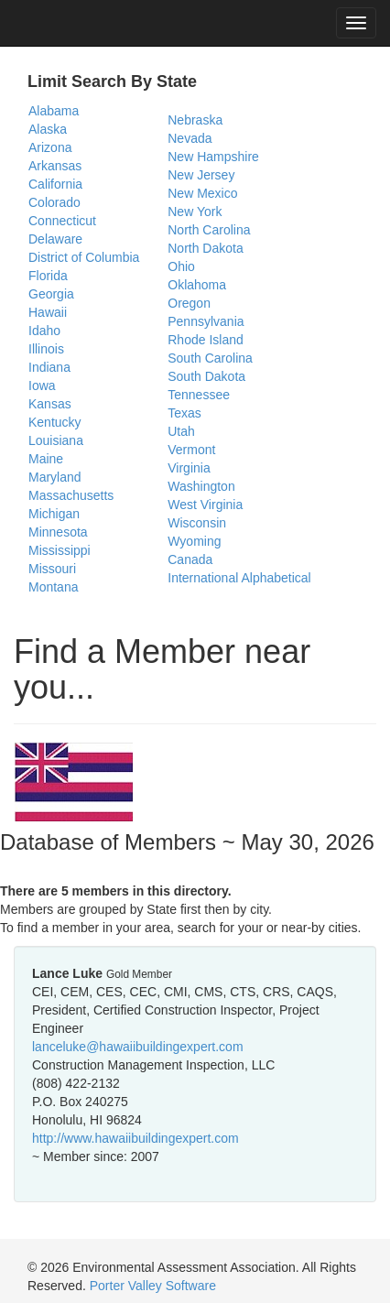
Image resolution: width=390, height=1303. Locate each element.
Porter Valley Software (153, 1285)
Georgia (51, 294)
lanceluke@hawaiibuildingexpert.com (138, 1046)
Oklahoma (197, 284)
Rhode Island (206, 339)
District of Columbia (83, 257)
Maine (45, 458)
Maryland (54, 477)
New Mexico (202, 193)
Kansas (49, 403)
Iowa (42, 385)
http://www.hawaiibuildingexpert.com (135, 1138)
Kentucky (54, 422)
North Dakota (205, 248)
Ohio (181, 266)
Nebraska (195, 120)
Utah (181, 431)
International (203, 577)
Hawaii (47, 312)
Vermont (191, 449)
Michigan (54, 513)
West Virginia (205, 504)
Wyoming (194, 541)
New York (195, 211)
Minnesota (58, 532)
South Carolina (210, 358)
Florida (48, 275)
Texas (184, 413)
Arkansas (54, 165)
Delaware (55, 239)
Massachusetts (71, 495)
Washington (201, 486)
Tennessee (199, 394)
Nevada (189, 138)
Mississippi (59, 550)
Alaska (47, 129)
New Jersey (201, 175)
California (55, 184)
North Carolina (209, 230)
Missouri (52, 568)
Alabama (53, 110)
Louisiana (55, 440)
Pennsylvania (206, 321)
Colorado (54, 202)
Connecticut (62, 220)
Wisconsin (197, 523)
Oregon (189, 303)
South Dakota (206, 376)
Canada (190, 559)
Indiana (49, 367)
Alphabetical (275, 577)
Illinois (46, 349)
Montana (53, 587)
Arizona (49, 147)
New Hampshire (213, 156)
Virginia (189, 468)
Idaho (44, 330)
